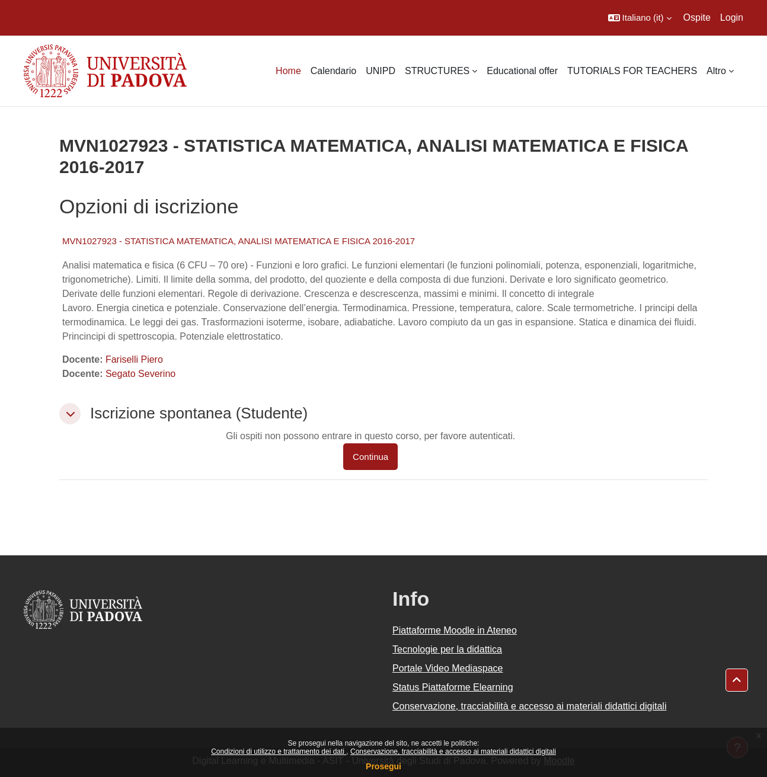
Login (731, 17)
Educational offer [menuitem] (522, 71)
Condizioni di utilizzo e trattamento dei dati (278, 751)
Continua (370, 457)
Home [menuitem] (288, 71)
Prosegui (383, 766)
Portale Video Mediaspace (447, 668)
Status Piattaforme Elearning (452, 687)
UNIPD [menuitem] (380, 71)
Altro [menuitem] (716, 71)
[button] (640, 18)
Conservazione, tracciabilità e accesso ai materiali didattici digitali (453, 751)
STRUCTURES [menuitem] (437, 71)
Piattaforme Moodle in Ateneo (454, 630)
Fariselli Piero (134, 359)
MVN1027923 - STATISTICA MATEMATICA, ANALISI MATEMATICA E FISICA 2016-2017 (238, 241)
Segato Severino (140, 374)
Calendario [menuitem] (333, 71)
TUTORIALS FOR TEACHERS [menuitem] (632, 71)
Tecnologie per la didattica (447, 649)
